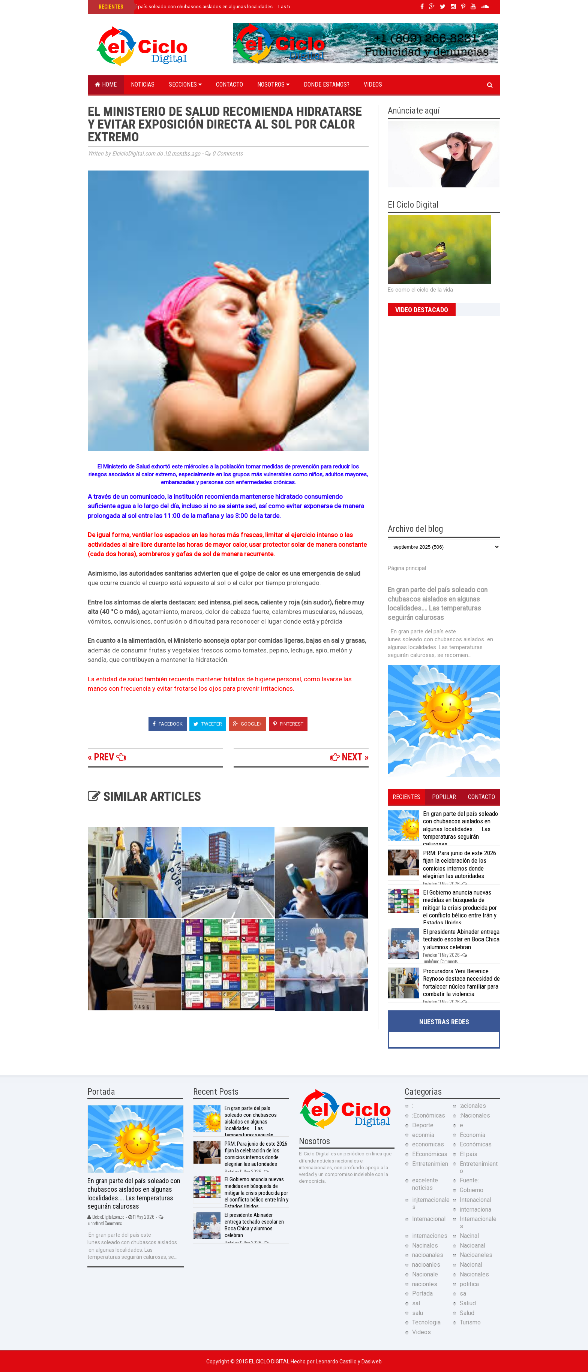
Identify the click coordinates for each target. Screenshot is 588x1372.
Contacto (229, 84)
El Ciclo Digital (270, 1362)
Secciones (185, 84)
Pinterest (288, 724)
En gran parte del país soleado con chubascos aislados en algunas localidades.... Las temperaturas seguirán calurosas (227, 6)
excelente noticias (425, 1184)
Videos (373, 84)
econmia (423, 1135)
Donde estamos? (327, 84)
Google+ (247, 724)
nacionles (424, 1284)
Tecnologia (426, 1322)
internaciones (429, 1235)
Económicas (476, 1144)
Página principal (407, 568)
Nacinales (425, 1245)
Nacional (471, 1264)
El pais (468, 1154)
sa (463, 1293)
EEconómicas (429, 1154)
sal (416, 1303)
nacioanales (427, 1254)
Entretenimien (430, 1163)
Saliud (468, 1303)
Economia (472, 1135)
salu (417, 1313)
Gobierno (471, 1190)
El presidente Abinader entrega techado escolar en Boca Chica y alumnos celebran (461, 939)
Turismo (470, 1322)
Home (106, 84)
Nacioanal (472, 1245)
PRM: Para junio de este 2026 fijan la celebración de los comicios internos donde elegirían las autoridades (459, 864)
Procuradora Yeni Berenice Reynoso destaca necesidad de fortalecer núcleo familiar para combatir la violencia (461, 982)
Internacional (429, 1218)
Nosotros (273, 84)
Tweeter (208, 724)
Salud (467, 1313)
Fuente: (469, 1180)
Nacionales (474, 1274)
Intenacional (475, 1199)
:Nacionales (475, 1115)
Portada (422, 1293)
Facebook (168, 724)
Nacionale (425, 1274)
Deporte (423, 1125)
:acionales (473, 1105)
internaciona (475, 1209)
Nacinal (469, 1235)
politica (469, 1284)
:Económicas (428, 1115)
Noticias (142, 84)
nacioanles (426, 1264)
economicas (428, 1144)
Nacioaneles (476, 1254)
